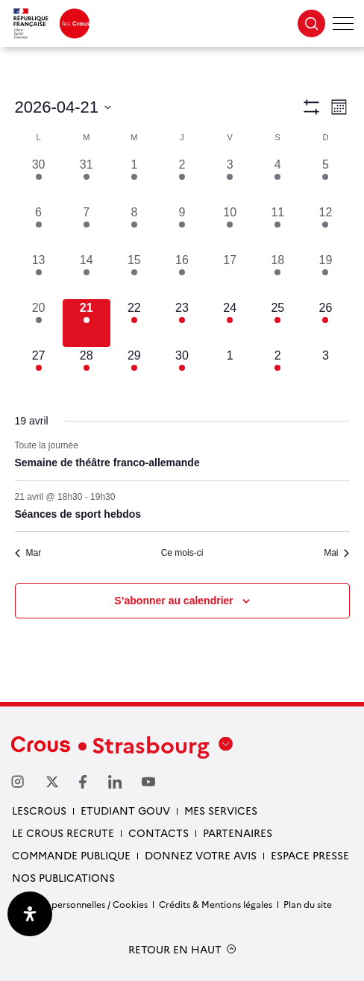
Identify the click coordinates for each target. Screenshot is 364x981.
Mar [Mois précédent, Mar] (28, 553)
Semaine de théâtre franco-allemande (107, 462)
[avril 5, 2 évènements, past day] (325, 180)
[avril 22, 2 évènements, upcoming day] (134, 323)
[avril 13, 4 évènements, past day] (39, 275)
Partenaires (237, 832)
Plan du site (307, 903)
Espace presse (310, 854)
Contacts (158, 832)
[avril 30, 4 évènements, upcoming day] (182, 371)
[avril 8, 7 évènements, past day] (134, 227)
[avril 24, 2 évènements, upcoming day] (230, 323)
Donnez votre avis (201, 854)
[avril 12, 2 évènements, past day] (325, 227)
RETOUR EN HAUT (175, 949)
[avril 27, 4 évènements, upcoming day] (39, 371)
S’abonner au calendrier (173, 601)
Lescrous (39, 810)
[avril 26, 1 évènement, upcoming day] (325, 323)
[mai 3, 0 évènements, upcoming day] (325, 371)
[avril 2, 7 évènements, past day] (182, 180)
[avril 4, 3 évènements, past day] (277, 180)
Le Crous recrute (63, 832)
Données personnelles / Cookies (79, 903)
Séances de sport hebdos (78, 514)
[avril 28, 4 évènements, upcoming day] (86, 371)
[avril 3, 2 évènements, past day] (230, 180)
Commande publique (71, 854)
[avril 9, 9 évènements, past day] (182, 227)
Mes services (220, 810)
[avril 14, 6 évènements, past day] (86, 275)
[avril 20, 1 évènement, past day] (39, 323)
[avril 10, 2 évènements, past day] (230, 227)
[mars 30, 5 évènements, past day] (39, 180)
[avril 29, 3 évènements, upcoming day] (134, 371)
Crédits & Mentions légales (215, 903)
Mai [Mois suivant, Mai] (336, 553)
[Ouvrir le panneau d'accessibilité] (29, 913)
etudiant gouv (125, 810)
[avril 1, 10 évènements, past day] (134, 180)
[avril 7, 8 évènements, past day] (86, 227)
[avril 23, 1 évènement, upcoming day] (182, 323)
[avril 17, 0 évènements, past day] (230, 275)
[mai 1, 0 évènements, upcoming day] (230, 371)
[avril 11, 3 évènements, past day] (277, 227)
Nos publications (63, 877)
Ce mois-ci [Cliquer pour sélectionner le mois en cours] (182, 553)
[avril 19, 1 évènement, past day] (325, 275)
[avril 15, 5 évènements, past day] (134, 275)
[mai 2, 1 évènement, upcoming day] (277, 371)
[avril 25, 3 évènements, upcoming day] (277, 323)
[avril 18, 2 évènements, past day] (277, 275)
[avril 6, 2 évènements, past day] (39, 227)
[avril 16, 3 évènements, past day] (182, 275)
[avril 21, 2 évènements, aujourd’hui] (86, 323)
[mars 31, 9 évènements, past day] (86, 180)
